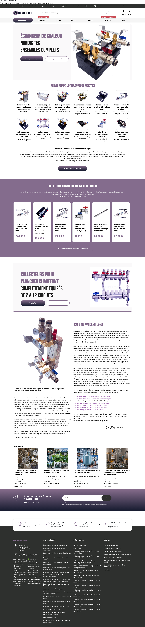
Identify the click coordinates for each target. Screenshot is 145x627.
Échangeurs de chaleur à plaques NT (55, 545)
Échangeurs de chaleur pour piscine (121, 134)
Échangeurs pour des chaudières (62, 133)
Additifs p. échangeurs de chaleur (102, 134)
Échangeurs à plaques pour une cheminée (23, 134)
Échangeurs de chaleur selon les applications (54, 549)
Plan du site (77, 548)
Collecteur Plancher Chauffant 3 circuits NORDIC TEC (86, 586)
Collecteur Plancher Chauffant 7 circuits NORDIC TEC (87, 606)
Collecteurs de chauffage (33, 303)
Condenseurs (81, 112)
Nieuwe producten (79, 545)
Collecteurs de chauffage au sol (43, 138)
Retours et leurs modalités (112, 548)
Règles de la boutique (111, 545)
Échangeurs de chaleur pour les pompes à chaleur (57, 559)
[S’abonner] (106, 498)
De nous (74, 20)
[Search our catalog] (106, 13)
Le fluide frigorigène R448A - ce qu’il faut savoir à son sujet (87, 471)
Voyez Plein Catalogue (72, 168)
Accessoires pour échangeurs (53, 589)
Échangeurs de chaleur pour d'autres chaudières (55, 564)
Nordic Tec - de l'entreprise (113, 557)
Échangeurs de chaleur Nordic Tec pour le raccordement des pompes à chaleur (26, 3)
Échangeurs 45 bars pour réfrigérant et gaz (82, 107)
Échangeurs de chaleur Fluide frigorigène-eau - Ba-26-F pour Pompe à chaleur (57, 580)
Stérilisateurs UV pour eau (51, 609)
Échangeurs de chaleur (23, 139)
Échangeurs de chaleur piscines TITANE (56, 606)
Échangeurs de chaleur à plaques (23, 106)
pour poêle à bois (23, 141)
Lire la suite (18, 486)
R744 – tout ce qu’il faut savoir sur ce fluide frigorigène (56, 471)
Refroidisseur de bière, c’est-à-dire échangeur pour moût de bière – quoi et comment (117, 472)
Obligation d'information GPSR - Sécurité (117, 554)
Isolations (99, 139)
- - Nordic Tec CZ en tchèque (90, 405)
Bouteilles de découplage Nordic (82, 133)
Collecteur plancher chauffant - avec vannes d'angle (86, 557)
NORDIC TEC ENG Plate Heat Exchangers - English (117, 561)
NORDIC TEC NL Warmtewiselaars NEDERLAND (114, 566)
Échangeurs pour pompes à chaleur (63, 106)
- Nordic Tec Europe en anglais (92, 399)
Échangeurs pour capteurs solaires (43, 106)
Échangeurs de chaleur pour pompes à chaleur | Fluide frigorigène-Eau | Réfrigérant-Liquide (56, 574)
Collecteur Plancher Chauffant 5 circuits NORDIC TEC (86, 596)
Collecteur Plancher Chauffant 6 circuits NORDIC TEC (87, 601)
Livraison (43, 19)
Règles (58, 20)
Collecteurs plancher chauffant (43, 133)
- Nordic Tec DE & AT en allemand (92, 397)
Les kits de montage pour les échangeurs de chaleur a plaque (57, 593)
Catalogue (23, 20)
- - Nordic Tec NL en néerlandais (91, 403)
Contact (91, 20)
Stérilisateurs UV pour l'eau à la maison (121, 107)
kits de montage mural (101, 140)
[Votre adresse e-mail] (83, 498)
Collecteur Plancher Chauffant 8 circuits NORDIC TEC (87, 610)
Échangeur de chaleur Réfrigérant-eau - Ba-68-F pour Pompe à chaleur (56, 585)
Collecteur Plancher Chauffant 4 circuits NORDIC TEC (87, 591)
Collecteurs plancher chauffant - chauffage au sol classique (84, 562)
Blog (123, 20)
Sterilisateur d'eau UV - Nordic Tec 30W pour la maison (86, 571)
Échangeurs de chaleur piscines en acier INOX (56, 603)
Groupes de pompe (49, 617)
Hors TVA (108, 19)
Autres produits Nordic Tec (57, 59)
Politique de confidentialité (113, 551)
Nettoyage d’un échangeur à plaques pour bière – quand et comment (25, 472)
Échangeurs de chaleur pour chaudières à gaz (57, 554)
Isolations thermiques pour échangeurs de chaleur (57, 598)
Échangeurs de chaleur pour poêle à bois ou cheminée (56, 569)
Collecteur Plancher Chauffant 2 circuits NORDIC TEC (86, 581)
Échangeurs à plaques (32, 59)
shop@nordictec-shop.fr (28, 555)
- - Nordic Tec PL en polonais (88, 410)
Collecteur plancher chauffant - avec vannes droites (86, 552)
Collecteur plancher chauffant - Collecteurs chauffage (54, 613)
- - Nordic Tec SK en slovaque (90, 407)
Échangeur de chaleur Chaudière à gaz (102, 107)
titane (122, 141)
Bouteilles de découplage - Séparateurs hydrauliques (56, 621)
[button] (72, 248)
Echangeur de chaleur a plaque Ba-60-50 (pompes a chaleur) (87, 567)
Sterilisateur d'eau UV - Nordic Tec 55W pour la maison (86, 576)
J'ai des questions (58, 303)
